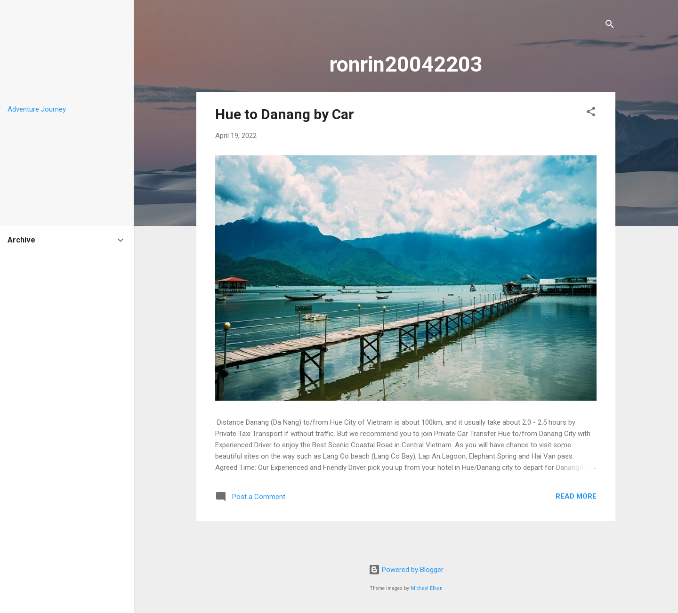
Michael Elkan (427, 588)
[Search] (609, 25)
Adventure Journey (37, 109)
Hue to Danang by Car (284, 114)
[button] (591, 113)
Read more (576, 496)
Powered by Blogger (406, 569)
